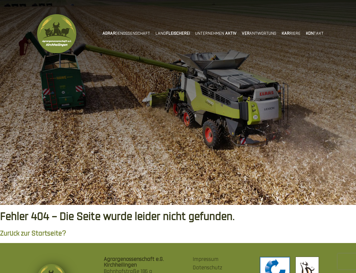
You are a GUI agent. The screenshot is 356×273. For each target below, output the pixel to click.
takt (315, 34)
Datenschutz (207, 268)
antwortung (259, 34)
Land (172, 34)
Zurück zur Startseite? (33, 234)
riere (290, 34)
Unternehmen (215, 34)
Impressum (206, 259)
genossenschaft (126, 34)
